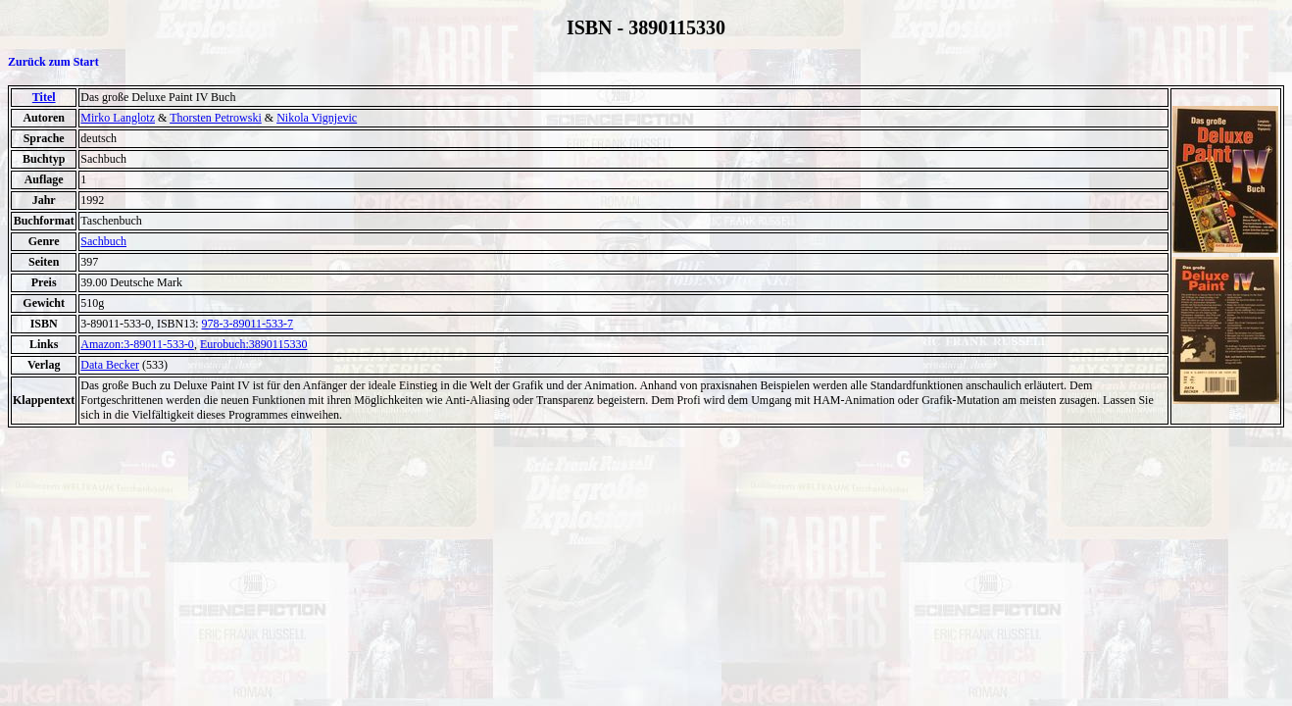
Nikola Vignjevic (316, 118)
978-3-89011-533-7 (248, 323)
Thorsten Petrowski (216, 118)
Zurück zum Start (53, 62)
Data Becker (109, 365)
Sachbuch (103, 241)
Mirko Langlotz (117, 118)
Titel (44, 97)
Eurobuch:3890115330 (254, 344)
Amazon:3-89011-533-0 (137, 344)
